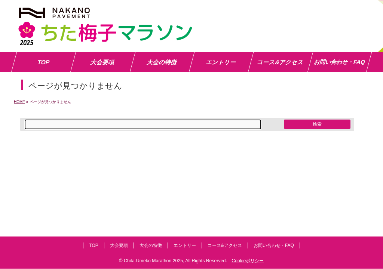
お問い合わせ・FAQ (274, 245)
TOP (93, 245)
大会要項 (119, 245)
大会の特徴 (151, 245)
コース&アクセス (225, 245)
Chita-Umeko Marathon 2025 (153, 260)
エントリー (185, 245)
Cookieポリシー (248, 260)
